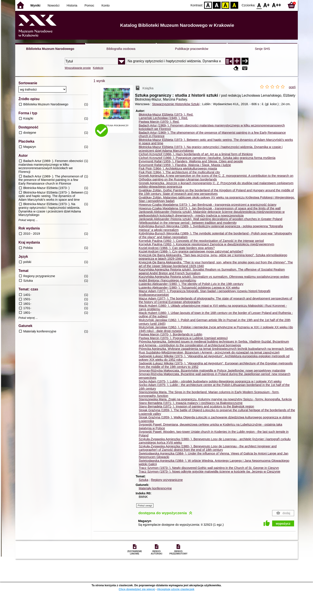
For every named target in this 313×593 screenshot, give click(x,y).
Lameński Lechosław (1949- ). (163, 118)
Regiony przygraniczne (167, 480)
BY (234, 5)
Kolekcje (98, 67)
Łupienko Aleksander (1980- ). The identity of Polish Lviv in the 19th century (191, 284)
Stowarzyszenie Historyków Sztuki (176, 104)
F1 (267, 5)
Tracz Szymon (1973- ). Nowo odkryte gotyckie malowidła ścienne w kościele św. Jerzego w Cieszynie (209, 471)
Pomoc (89, 5)
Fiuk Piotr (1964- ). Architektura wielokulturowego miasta (178, 168)
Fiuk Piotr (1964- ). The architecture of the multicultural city (179, 172)
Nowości (53, 5)
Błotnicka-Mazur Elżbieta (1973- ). (166, 114)
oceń (292, 87)
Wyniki (35, 5)
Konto (106, 5)
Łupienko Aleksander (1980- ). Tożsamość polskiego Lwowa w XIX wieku (189, 287)
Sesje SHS (262, 49)
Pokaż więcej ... (28, 220)
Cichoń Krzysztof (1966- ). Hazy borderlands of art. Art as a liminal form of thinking (196, 154)
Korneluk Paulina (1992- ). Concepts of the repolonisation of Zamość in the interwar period (201, 241)
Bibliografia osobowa (121, 49)
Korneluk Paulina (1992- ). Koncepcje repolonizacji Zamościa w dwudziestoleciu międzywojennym (206, 244)
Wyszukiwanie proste (78, 67)
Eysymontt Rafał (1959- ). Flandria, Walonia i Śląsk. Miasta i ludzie (185, 165)
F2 (277, 5)
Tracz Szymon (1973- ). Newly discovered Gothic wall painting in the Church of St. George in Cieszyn (209, 468)
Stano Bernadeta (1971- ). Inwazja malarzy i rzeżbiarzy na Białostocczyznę (191, 403)
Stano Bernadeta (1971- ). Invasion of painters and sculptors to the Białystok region (196, 406)
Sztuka (143, 480)
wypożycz (283, 523)
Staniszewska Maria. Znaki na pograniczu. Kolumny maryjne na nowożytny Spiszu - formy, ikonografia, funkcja (215, 399)
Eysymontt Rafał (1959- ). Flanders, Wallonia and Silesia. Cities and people (191, 161)
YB (225, 5)
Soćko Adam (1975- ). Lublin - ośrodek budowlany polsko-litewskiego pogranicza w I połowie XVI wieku (210, 381)
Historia (72, 5)
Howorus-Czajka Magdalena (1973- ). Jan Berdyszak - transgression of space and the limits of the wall (210, 208)
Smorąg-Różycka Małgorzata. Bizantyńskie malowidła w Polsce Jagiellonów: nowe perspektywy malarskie (212, 370)
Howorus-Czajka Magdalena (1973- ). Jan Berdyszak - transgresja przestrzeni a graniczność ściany (207, 204)
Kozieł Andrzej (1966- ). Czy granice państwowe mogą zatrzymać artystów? (191, 251)
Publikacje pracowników (191, 49)
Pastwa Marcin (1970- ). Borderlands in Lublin (170, 334)
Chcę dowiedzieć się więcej (137, 589)
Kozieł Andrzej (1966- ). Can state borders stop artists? (177, 248)
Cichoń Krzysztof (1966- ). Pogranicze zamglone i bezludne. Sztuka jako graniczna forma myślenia (207, 158)
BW (217, 5)
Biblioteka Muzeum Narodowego (50, 49)
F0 (259, 5)
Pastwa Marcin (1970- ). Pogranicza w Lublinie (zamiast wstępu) (183, 338)
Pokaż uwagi (145, 505)
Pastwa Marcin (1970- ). (159, 121)
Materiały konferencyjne (155, 488)
